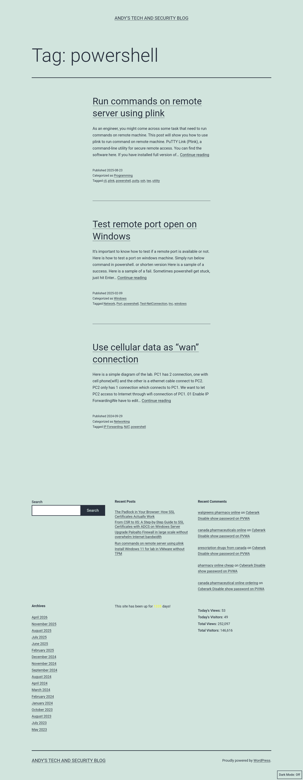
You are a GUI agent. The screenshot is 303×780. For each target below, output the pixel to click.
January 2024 (42, 703)
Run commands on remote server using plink (149, 543)
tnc (171, 303)
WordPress (262, 760)
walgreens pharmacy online (219, 512)
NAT (126, 427)
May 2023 (39, 730)
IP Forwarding (113, 427)
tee (149, 181)
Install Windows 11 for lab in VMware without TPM (150, 551)
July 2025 (39, 637)
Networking (122, 421)
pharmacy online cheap (216, 565)
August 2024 (41, 677)
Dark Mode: (289, 774)
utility (156, 181)
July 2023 (39, 723)
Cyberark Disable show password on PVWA (231, 589)
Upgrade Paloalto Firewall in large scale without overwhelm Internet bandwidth (151, 534)
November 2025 (44, 624)
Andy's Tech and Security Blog (151, 18)
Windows (120, 298)
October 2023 (42, 710)
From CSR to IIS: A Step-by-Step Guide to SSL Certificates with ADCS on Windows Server (149, 524)
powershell (123, 181)
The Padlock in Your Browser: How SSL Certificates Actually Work (145, 514)
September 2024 (44, 670)
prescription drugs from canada (222, 548)
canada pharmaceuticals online (222, 530)
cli (105, 181)
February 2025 (43, 650)
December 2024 (44, 657)
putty (135, 181)
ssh (142, 181)
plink (111, 181)
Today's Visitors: (211, 617)
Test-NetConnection (153, 303)
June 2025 (40, 644)
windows (180, 303)
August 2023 (41, 716)
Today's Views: (209, 610)
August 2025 (41, 631)
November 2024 (44, 664)
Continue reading (194, 154)
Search (37, 502)
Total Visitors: (209, 630)
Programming (123, 175)
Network (109, 303)
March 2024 (41, 690)
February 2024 (43, 697)
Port (119, 303)
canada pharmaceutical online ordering (228, 583)
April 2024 (40, 683)
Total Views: (208, 624)
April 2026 (40, 617)
